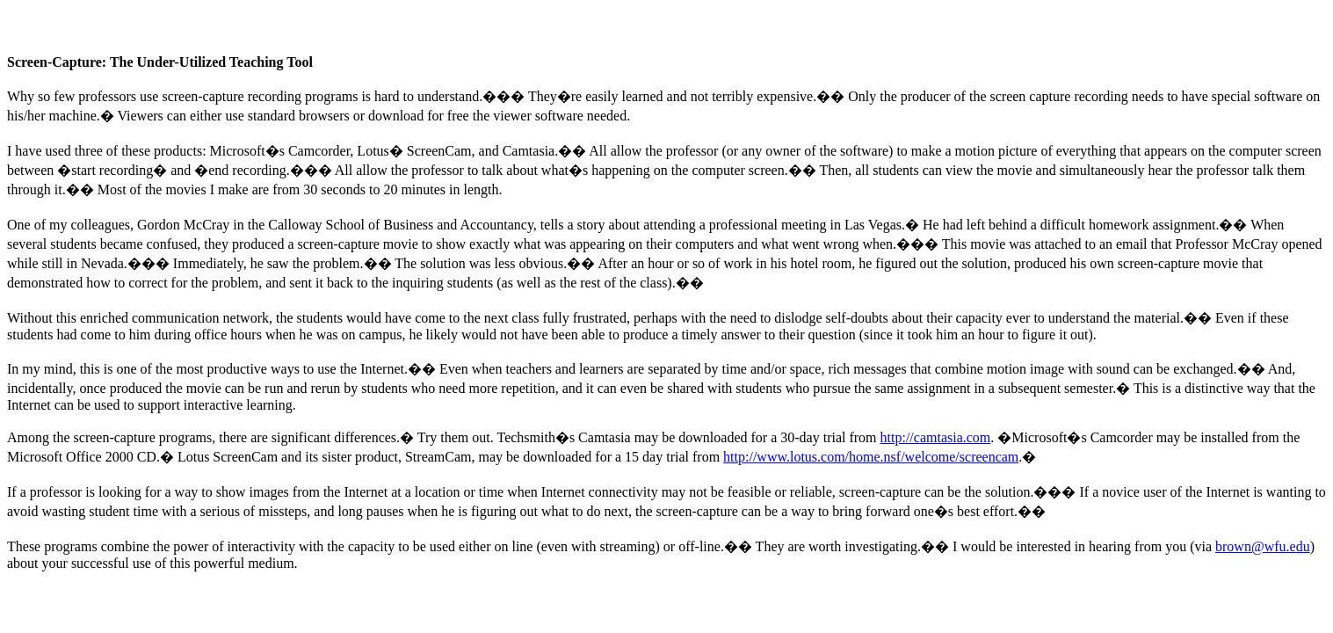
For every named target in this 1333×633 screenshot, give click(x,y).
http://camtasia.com (935, 437)
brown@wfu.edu (1262, 546)
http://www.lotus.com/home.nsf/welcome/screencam (870, 456)
